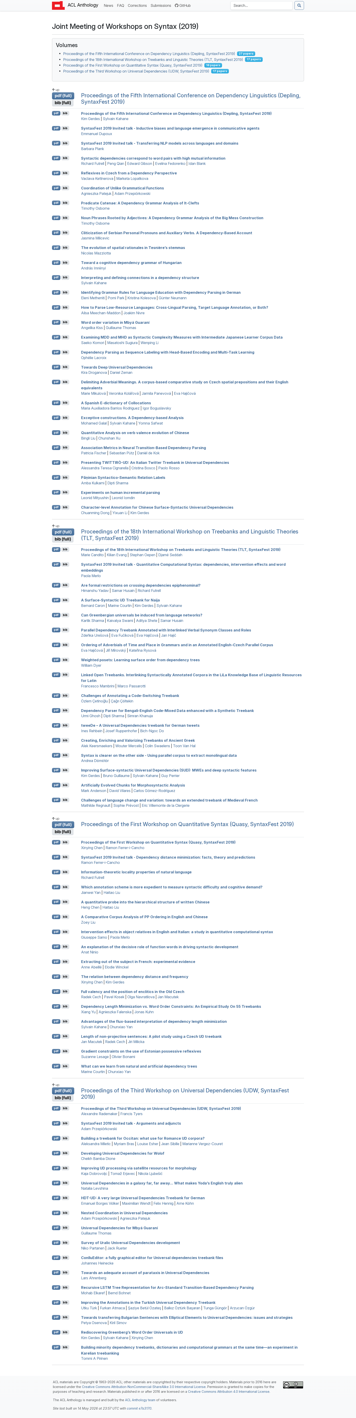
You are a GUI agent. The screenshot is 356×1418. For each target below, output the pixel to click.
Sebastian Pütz (121, 453)
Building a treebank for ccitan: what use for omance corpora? (143, 1138)
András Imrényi (93, 268)
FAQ (121, 5)
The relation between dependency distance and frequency (134, 976)
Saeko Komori (92, 342)
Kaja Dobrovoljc (94, 1173)
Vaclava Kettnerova (97, 178)
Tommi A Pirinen (94, 1358)
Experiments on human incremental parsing (120, 492)
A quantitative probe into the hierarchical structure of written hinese (145, 902)
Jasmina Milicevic (95, 238)
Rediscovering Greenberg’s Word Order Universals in (132, 1332)
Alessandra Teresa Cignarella (105, 468)
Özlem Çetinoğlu (94, 701)
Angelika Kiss (92, 327)
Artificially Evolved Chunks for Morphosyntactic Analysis (133, 785)
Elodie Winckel (117, 967)
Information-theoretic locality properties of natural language (136, 872)
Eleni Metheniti (93, 298)
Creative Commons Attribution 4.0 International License (228, 1391)
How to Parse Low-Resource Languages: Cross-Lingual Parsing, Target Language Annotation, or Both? (174, 307)
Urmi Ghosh (90, 716)
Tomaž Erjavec (122, 1173)
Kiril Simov (118, 1322)
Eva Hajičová (185, 393)
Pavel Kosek (114, 997)
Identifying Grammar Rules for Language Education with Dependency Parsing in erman (161, 292)
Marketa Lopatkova (132, 178)
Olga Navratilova (141, 997)
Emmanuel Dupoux (96, 133)
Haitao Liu (112, 892)
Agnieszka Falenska (115, 1012)
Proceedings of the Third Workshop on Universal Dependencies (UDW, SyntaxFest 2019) (136, 71)
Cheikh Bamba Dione (98, 1158)
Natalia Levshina (94, 1188)
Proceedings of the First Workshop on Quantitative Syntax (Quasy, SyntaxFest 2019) (133, 65)
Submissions (162, 5)
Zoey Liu (88, 922)
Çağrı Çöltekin (122, 701)
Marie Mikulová (93, 393)
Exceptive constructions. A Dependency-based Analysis (132, 417)
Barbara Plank (92, 148)
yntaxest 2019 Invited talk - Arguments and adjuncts (131, 1123)
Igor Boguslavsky (157, 408)
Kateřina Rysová (142, 650)
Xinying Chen (92, 847)
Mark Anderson (93, 790)
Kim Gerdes (90, 118)
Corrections (138, 5)
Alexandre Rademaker (99, 1113)
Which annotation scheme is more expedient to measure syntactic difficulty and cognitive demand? (171, 887)
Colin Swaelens (157, 746)
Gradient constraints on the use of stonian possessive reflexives (141, 1051)
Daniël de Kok (148, 453)
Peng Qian (115, 163)
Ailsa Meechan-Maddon (101, 313)
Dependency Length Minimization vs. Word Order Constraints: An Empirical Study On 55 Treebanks (171, 1006)
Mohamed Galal (94, 423)
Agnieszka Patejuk (96, 193)
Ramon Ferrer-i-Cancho (125, 847)
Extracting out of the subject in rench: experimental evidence (138, 961)
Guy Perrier (170, 775)
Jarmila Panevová (156, 393)
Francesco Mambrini (97, 686)
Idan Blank (197, 163)
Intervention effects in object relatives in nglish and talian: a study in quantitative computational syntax (177, 932)
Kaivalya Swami (120, 620)
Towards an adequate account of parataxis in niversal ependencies (145, 1272)
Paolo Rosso (169, 468)
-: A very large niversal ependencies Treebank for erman (143, 1198)
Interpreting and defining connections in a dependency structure (140, 277)
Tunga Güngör (215, 1308)
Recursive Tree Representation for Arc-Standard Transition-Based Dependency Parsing (167, 1287)
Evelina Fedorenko (170, 163)
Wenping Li (149, 342)
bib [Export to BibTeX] (65, 113)
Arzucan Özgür (242, 1308)
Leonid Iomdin (123, 497)
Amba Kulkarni (92, 483)
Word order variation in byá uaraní (115, 322)
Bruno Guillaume (116, 775)
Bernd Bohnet (119, 1293)
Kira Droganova (94, 372)
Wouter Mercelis (128, 746)
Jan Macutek (168, 997)
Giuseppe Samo (94, 937)
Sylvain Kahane (116, 118)
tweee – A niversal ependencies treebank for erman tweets (140, 725)
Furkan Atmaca (112, 1308)
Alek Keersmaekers (96, 746)
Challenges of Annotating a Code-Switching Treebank (130, 695)
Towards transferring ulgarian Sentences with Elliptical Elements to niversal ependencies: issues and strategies (187, 1317)
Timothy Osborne (95, 208)
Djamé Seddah (170, 555)
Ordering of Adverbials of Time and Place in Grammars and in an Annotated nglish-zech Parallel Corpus (177, 645)
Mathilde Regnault (95, 805)
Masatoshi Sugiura (122, 342)
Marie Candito (92, 555)
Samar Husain (123, 590)
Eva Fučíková (122, 635)
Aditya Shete (146, 620)
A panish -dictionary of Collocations (116, 402)
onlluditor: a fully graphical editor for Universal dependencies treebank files (152, 1257)
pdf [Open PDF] (56, 113)
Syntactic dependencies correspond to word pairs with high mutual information (153, 158)
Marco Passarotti (131, 686)
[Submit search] (299, 5)
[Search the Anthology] (261, 5)
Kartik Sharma (92, 620)
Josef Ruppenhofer (121, 731)
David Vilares (120, 790)
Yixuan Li (119, 512)
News (109, 5)
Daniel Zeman (121, 372)
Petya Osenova (94, 1322)
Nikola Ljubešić (150, 1173)
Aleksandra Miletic (96, 1143)
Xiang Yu (88, 1012)
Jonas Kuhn (144, 1012)
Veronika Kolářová (124, 393)
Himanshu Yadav (95, 590)
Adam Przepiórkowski (132, 193)
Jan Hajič (168, 635)
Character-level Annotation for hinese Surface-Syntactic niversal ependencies (157, 507)
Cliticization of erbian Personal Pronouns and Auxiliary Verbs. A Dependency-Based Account (166, 232)
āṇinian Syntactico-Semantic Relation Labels (123, 477)
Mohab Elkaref (93, 1293)
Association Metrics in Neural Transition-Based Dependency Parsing (143, 447)
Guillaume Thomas (121, 327)
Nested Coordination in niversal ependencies (124, 1213)
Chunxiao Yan (121, 1027)
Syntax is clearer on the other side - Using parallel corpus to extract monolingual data (159, 755)
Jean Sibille (170, 1143)
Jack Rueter (117, 1248)
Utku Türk (89, 1308)
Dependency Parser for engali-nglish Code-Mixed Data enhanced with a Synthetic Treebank (167, 710)
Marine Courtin (120, 605)
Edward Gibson (139, 163)
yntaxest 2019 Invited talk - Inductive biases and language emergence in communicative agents (170, 128)
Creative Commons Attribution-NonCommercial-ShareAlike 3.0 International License (144, 1387)
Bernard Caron (93, 605)
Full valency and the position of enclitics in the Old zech (132, 991)
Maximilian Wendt (136, 1203)
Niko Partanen (92, 1248)
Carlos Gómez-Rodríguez (154, 790)
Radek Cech (91, 997)
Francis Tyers (131, 1113)
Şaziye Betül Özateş (144, 1308)
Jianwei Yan (91, 892)
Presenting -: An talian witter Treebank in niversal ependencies (155, 462)
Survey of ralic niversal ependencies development (130, 1242)
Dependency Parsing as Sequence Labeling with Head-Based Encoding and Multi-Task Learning (167, 352)
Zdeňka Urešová (94, 635)
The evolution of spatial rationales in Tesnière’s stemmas (133, 247)
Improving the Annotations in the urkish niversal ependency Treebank (148, 1302)
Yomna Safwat (150, 423)
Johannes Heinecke (97, 1263)
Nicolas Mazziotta (96, 253)
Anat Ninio (89, 952)
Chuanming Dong (95, 512)
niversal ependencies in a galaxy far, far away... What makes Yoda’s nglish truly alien (162, 1183)
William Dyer (91, 665)
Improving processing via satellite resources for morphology (139, 1168)
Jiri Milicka (136, 1041)
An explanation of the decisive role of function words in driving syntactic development (159, 946)
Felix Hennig (163, 1203)
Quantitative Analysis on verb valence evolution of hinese (135, 432)
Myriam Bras (124, 1143)
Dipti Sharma (117, 483)
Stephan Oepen (142, 555)
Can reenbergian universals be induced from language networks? (141, 615)
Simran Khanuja (140, 716)
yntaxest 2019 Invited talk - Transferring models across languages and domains (159, 143)
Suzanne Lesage (95, 1056)
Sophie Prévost (126, 805)
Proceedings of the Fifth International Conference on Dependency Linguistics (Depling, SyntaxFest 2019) (149, 53)
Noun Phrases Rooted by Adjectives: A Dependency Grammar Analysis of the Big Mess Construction (172, 218)
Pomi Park (116, 298)
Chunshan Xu (109, 438)
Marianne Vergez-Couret (202, 1143)
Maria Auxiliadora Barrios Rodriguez (110, 408)
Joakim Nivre (134, 313)
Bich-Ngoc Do (152, 731)
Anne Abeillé (91, 967)
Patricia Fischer (93, 453)
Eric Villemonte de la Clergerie (166, 805)
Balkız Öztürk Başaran (182, 1308)
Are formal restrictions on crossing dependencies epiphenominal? (140, 585)
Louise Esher (147, 1143)
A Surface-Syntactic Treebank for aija (120, 600)
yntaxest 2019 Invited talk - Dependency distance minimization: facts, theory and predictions (168, 857)
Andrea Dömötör (95, 760)
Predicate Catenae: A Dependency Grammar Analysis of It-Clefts (140, 203)
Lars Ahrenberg (93, 1278)
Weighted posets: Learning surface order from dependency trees (140, 660)
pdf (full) (63, 95)
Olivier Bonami (123, 1056)
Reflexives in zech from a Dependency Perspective (129, 173)
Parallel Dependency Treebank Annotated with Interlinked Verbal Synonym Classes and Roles (166, 630)
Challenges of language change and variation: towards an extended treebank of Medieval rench (169, 800)
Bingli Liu (88, 438)
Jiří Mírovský (116, 650)
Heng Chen (90, 907)
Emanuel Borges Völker (100, 1203)
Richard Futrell (92, 163)
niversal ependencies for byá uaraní (119, 1227)
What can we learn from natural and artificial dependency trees (139, 1066)
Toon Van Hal (184, 746)
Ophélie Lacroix (93, 357)
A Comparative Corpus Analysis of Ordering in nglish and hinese (144, 917)
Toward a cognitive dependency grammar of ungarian (131, 262)
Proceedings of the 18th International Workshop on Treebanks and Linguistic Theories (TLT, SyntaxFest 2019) (153, 59)
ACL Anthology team (140, 1400)
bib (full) (63, 102)
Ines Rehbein (91, 731)
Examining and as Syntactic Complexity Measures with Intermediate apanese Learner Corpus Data (182, 337)
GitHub (183, 5)
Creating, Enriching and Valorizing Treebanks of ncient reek (138, 740)
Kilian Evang (117, 555)
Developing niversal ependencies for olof (122, 1153)
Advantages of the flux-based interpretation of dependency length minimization (154, 1021)
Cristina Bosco (143, 468)
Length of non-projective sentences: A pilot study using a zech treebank (151, 1036)
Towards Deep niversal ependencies (117, 367)
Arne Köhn (185, 1203)
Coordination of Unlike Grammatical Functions (122, 188)
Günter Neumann (173, 298)
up (55, 90)
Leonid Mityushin (95, 497)
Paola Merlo (91, 575)
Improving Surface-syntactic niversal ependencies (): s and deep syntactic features (169, 770)
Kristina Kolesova (141, 298)
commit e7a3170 (139, 1408)
